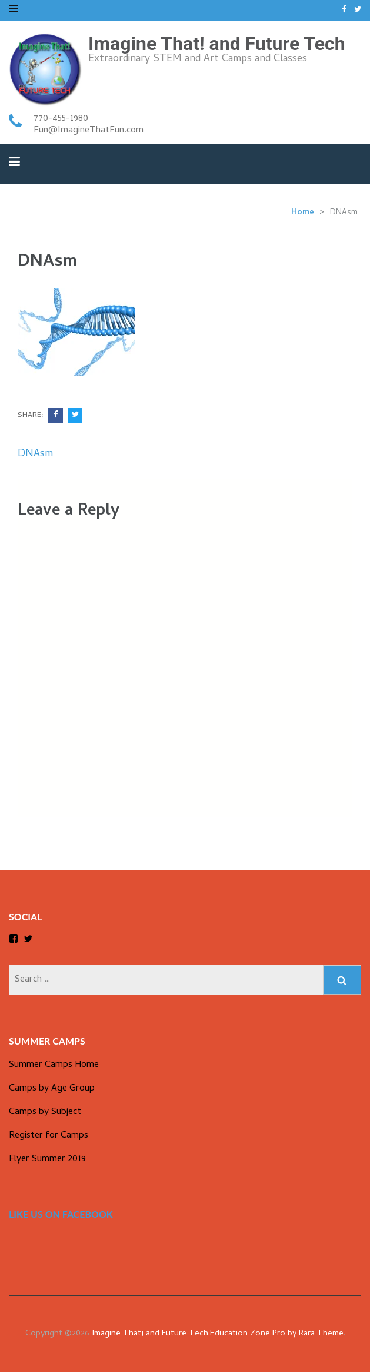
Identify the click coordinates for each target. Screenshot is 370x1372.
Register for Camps (48, 1136)
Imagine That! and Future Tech (216, 43)
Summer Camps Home (54, 1065)
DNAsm (35, 454)
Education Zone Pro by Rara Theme (277, 1334)
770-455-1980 (61, 119)
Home (302, 213)
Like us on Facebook (61, 1213)
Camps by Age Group (52, 1088)
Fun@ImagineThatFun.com (89, 131)
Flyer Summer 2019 (47, 1159)
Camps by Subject (45, 1112)
